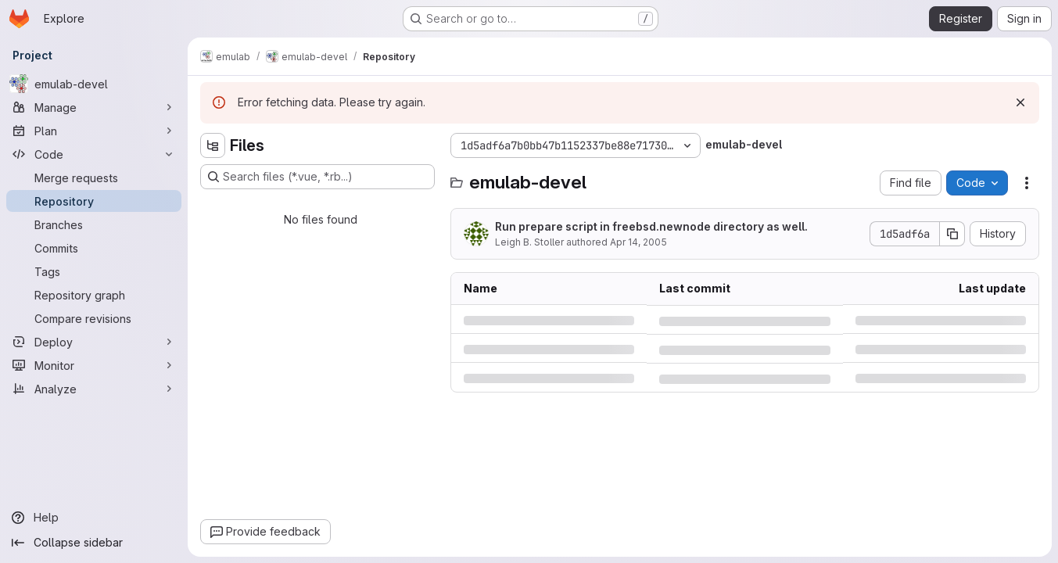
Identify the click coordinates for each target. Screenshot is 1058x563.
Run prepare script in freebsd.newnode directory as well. (651, 226)
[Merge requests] (93, 177)
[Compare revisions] (93, 318)
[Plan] (93, 131)
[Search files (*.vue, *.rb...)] (317, 176)
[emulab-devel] (93, 84)
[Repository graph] (93, 295)
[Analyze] (93, 389)
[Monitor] (93, 365)
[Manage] (93, 107)
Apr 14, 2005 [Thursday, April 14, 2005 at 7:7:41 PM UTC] (638, 242)
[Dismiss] (1020, 102)
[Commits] (93, 248)
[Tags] (93, 271)
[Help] (93, 518)
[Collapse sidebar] (93, 543)
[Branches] (93, 224)
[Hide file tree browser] (212, 145)
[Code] (93, 154)
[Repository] (93, 201)
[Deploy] (93, 342)
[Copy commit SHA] (952, 233)
